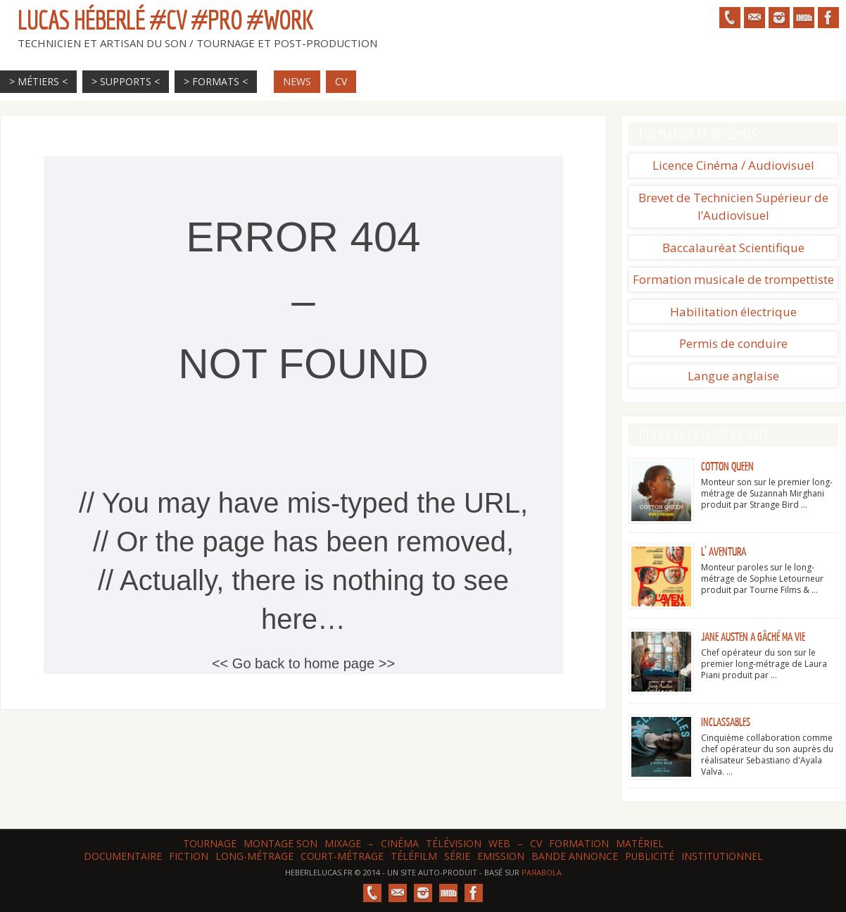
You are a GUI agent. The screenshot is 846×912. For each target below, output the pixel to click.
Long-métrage (254, 856)
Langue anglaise (733, 376)
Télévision (453, 843)
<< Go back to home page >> (303, 663)
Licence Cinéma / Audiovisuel (733, 165)
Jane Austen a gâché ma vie (753, 637)
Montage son (280, 843)
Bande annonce (574, 856)
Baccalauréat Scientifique (733, 247)
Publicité (649, 856)
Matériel (640, 843)
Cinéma (400, 843)
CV (536, 843)
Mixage (342, 843)
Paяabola (542, 872)
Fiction (188, 856)
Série (457, 856)
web (499, 843)
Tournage (209, 843)
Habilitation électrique (733, 312)
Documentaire (123, 856)
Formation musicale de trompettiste (733, 279)
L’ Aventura (723, 552)
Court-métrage (342, 856)
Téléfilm (414, 856)
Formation (579, 843)
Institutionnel (722, 856)
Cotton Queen (727, 467)
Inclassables (725, 722)
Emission (500, 856)
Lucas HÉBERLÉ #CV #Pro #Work (165, 19)
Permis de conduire (733, 343)
